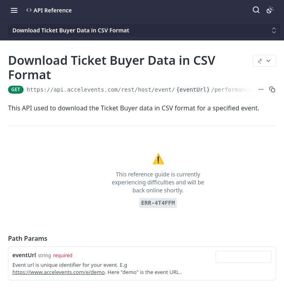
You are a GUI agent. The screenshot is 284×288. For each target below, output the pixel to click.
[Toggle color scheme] (270, 10)
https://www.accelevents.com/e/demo (58, 272)
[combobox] (244, 257)
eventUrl (24, 255)
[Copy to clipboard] (272, 90)
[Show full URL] (261, 90)
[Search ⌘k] (256, 10)
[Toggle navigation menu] (14, 10)
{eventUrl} (193, 89)
